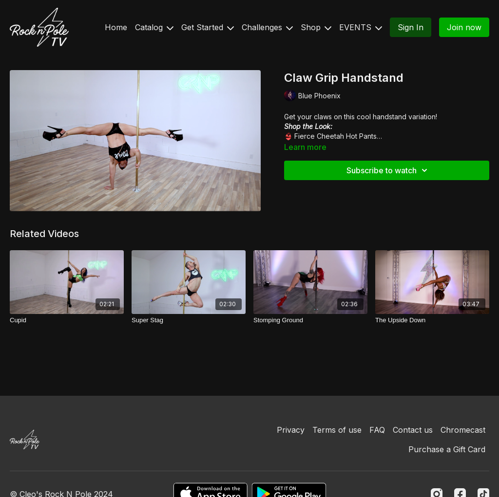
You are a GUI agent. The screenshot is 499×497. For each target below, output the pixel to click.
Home (116, 27)
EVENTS (360, 27)
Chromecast (463, 430)
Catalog (154, 27)
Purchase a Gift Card (446, 449)
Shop (316, 27)
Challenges (267, 27)
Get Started (207, 27)
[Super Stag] (189, 320)
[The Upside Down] (432, 320)
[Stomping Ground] (310, 320)
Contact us (413, 430)
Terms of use (337, 430)
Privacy (291, 430)
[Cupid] (67, 320)
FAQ (377, 430)
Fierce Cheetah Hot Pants (335, 136)
